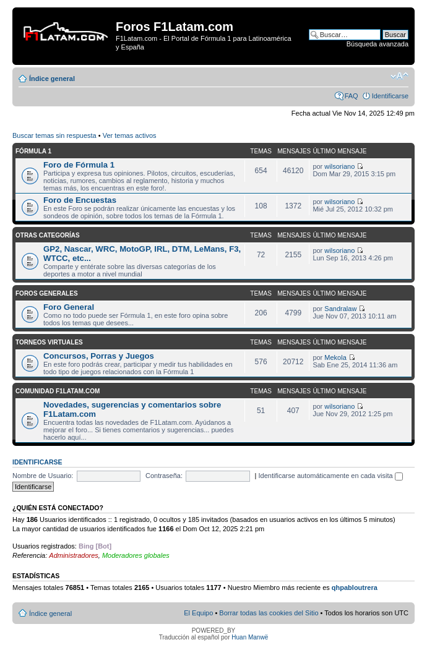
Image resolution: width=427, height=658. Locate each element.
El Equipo (198, 613)
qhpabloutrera (354, 587)
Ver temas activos (130, 135)
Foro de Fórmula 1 (78, 164)
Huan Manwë (249, 637)
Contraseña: (164, 475)
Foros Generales (46, 293)
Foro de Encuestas (79, 200)
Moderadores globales (136, 555)
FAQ (351, 96)
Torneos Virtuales (49, 342)
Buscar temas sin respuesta (54, 135)
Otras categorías (47, 235)
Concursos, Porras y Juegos (98, 356)
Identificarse (390, 96)
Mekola (335, 357)
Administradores (73, 555)
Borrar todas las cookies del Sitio (268, 613)
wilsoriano (339, 166)
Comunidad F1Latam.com (57, 391)
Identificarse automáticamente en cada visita (331, 475)
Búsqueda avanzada (377, 44)
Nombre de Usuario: (42, 475)
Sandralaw (340, 308)
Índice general (52, 78)
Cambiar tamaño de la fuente (399, 76)
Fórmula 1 (33, 151)
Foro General (68, 307)
